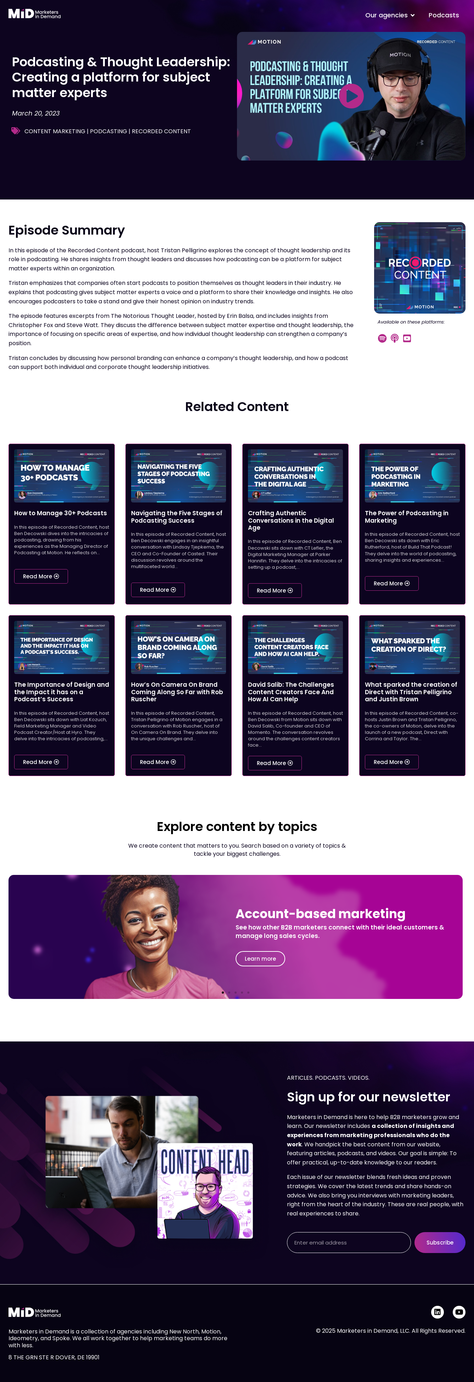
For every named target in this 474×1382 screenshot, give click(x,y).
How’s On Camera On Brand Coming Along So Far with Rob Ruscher (177, 691)
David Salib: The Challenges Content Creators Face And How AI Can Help (291, 691)
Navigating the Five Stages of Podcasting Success (176, 516)
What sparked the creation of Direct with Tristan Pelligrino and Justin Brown (411, 691)
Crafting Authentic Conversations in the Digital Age (291, 520)
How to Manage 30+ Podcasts (60, 513)
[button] (223, 992)
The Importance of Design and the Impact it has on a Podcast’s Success (61, 691)
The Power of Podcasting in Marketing (406, 516)
